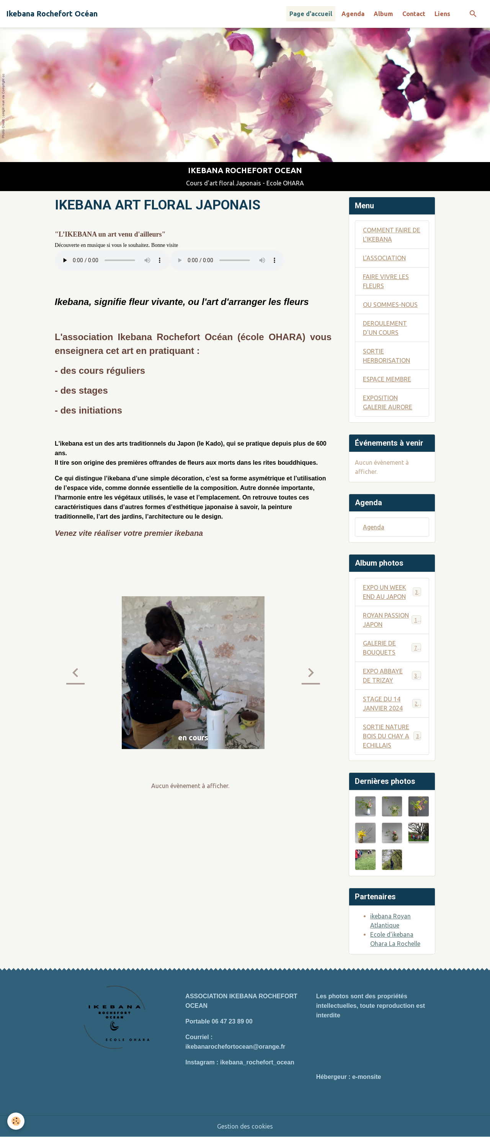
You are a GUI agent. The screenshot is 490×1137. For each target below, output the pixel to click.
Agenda (352, 13)
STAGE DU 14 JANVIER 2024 (392, 704)
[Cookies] (16, 1121)
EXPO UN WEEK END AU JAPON (392, 592)
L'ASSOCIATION (384, 258)
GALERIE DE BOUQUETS (392, 648)
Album (383, 13)
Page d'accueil (310, 13)
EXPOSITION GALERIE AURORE (387, 402)
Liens (442, 13)
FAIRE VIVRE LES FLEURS (386, 281)
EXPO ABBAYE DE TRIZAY (392, 676)
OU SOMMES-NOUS (390, 304)
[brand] (52, 13)
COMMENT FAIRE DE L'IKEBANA (391, 235)
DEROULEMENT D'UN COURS (385, 328)
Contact (413, 13)
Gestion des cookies (245, 1126)
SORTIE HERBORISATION (386, 356)
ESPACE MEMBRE (387, 379)
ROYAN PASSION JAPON (392, 620)
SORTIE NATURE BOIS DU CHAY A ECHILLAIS (392, 736)
